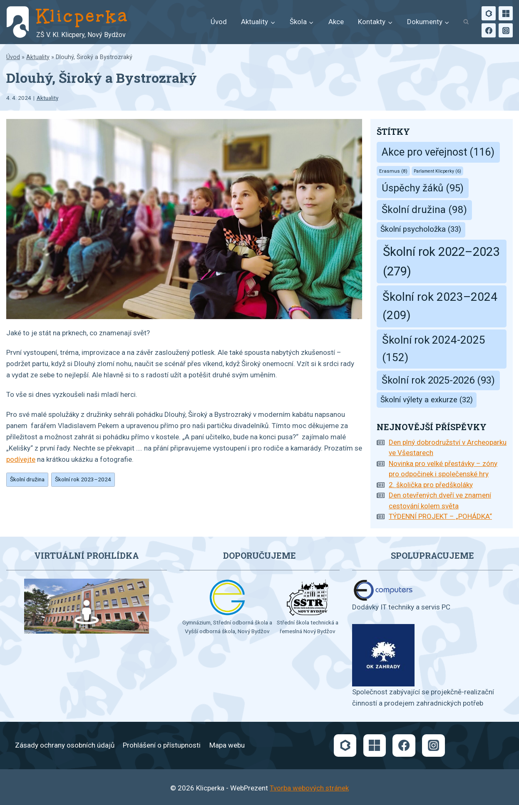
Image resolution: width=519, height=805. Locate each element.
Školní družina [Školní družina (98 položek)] (424, 209)
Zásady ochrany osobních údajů (64, 745)
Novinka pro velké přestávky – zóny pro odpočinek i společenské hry (443, 468)
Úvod (219, 21)
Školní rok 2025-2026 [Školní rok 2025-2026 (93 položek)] (438, 380)
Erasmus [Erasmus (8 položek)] (393, 171)
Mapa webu (227, 745)
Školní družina (27, 479)
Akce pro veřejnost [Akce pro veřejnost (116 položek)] (438, 152)
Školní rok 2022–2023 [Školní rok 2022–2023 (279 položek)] (441, 261)
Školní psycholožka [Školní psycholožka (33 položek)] (420, 229)
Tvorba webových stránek (309, 788)
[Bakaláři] (489, 13)
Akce (336, 21)
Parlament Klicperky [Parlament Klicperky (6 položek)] (437, 171)
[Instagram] (506, 30)
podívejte (20, 459)
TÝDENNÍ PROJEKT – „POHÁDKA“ (440, 516)
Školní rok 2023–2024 (83, 479)
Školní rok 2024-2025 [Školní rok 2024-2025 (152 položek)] (433, 349)
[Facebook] (489, 30)
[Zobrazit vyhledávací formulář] (466, 22)
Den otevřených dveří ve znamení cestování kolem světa (440, 500)
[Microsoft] (506, 13)
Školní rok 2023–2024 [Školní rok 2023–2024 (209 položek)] (439, 306)
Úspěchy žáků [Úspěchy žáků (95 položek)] (423, 188)
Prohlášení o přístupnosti (162, 745)
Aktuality (38, 57)
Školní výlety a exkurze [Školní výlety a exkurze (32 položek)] (426, 399)
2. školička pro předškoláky (431, 485)
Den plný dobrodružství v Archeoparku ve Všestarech (448, 447)
